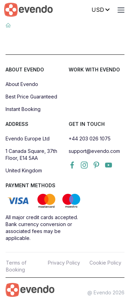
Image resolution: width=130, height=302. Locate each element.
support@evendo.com (94, 151)
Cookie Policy (105, 263)
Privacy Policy (64, 263)
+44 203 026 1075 (90, 138)
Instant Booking (23, 109)
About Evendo (22, 84)
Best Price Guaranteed (31, 97)
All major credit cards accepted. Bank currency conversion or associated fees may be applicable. (42, 227)
